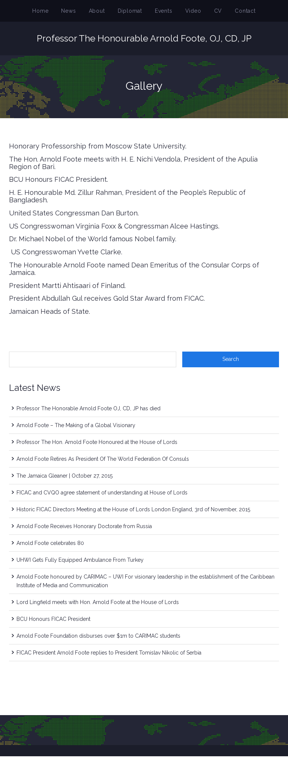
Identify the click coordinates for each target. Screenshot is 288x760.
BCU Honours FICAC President (58, 183)
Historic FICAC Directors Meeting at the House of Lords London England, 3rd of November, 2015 (133, 513)
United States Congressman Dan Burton (73, 217)
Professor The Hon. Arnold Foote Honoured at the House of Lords (96, 446)
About (102, 13)
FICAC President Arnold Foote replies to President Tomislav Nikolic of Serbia (108, 656)
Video (188, 13)
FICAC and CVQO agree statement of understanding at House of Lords (102, 496)
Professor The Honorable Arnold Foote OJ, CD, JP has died (88, 412)
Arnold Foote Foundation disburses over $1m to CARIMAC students (98, 640)
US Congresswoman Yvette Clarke (65, 256)
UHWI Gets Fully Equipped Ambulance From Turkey (80, 564)
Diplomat (132, 13)
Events (162, 13)
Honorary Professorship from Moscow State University (97, 150)
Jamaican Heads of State (49, 315)
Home (51, 13)
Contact (235, 13)
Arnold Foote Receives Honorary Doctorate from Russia (84, 530)
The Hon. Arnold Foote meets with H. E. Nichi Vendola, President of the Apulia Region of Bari (133, 166)
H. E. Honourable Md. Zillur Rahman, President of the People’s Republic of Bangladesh (127, 200)
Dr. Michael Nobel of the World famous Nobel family (92, 242)
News (77, 13)
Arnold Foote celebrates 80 (50, 547)
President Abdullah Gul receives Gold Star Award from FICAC (106, 302)
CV (210, 13)
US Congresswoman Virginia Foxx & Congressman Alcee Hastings (113, 230)
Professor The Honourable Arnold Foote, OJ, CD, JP (144, 42)
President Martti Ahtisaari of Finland (66, 289)
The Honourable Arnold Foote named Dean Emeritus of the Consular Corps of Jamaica (134, 272)
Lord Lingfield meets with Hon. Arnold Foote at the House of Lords (97, 606)
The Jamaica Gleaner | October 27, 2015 (64, 479)
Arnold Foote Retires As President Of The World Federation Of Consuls (102, 463)
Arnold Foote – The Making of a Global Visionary (75, 429)
